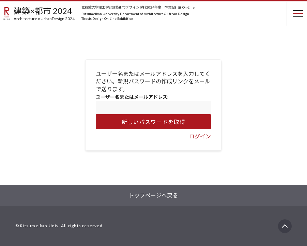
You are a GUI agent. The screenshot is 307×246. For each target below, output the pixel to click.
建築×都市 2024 (44, 13)
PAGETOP (285, 223)
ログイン (200, 136)
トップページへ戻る (153, 195)
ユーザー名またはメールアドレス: (132, 97)
